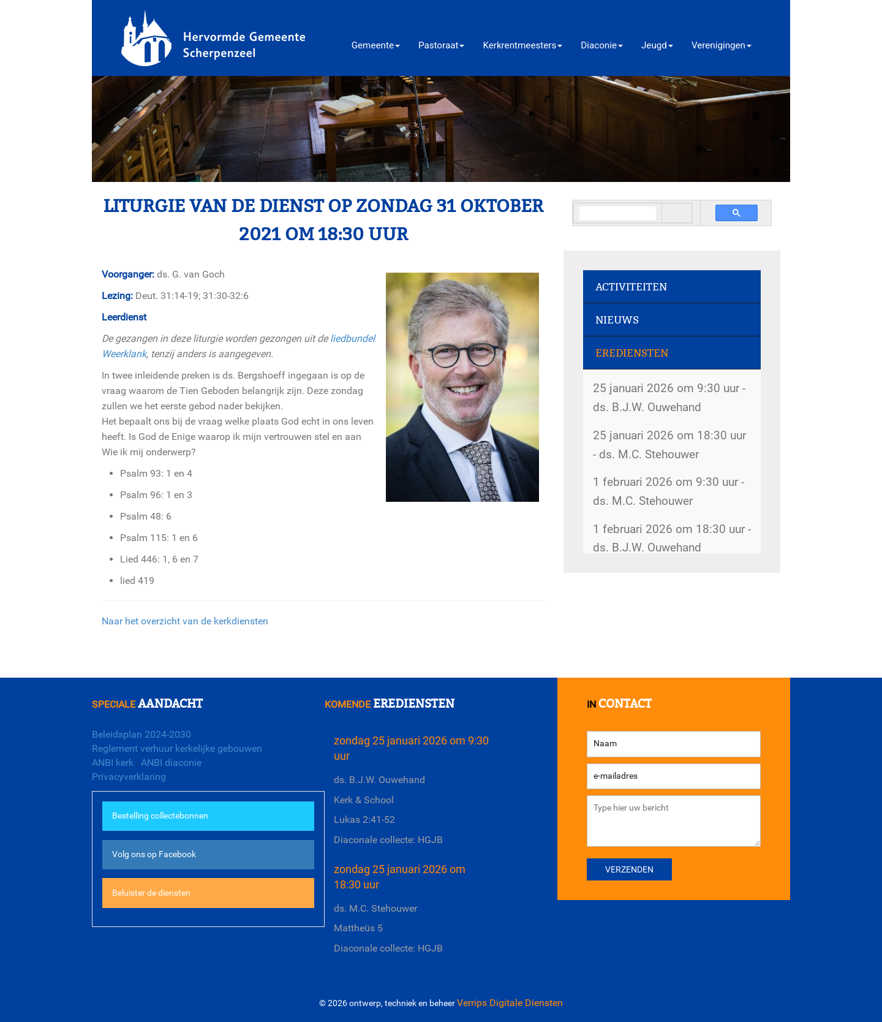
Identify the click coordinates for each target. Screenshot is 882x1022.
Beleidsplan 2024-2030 (141, 734)
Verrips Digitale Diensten (510, 1003)
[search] (617, 213)
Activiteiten (631, 287)
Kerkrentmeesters (522, 45)
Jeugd (657, 45)
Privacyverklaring (129, 776)
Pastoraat (441, 45)
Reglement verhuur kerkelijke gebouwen (177, 748)
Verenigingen (722, 45)
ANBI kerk (113, 762)
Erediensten (631, 353)
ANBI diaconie (171, 762)
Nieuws (617, 320)
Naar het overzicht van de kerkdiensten (185, 621)
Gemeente (376, 45)
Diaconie (602, 45)
